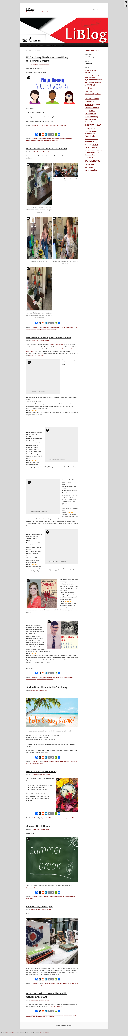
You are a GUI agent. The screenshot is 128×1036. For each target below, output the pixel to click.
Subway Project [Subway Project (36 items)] (88, 144)
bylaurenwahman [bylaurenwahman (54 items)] (90, 77)
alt (29, 78)
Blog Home (29, 45)
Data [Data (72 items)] (93, 96)
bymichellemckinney (47, 1015)
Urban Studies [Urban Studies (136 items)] (91, 170)
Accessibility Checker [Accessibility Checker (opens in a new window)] (11, 1032)
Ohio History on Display (39, 906)
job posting (55, 138)
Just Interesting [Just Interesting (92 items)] (90, 119)
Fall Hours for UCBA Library (41, 771)
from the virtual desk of (54, 327)
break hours (45, 761)
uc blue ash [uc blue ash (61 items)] (88, 150)
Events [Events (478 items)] (89, 104)
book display (45, 983)
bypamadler (45, 138)
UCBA (31, 898)
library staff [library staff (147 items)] (90, 128)
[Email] (49, 134)
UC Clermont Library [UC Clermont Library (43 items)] (90, 155)
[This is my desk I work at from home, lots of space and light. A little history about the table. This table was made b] (39, 205)
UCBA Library (55, 140)
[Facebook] (36, 134)
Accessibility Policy (44, 1032)
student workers (37, 140)
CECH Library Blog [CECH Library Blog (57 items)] (90, 82)
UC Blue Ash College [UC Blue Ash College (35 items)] (97, 150)
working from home (41, 329)
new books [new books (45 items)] (88, 133)
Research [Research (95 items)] (88, 139)
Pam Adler (42, 1016)
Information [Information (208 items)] (90, 114)
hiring (49, 138)
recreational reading (31, 679)
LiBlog (30, 9)
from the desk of (68, 1015)
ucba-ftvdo (33, 329)
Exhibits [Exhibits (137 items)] (96, 105)
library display (63, 983)
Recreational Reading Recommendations (48, 337)
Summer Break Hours (38, 826)
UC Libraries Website (51, 45)
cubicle (61, 1015)
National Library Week (56, 344)
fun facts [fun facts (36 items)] (87, 110)
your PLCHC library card (36, 355)
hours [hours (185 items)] (92, 110)
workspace (51, 1016)
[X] (39, 134)
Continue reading (32, 888)
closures (57, 761)
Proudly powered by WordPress (64, 1025)
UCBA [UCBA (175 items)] (95, 144)
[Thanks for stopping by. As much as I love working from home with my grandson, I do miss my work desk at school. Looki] (39, 310)
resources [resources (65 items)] (95, 139)
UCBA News (34, 138)
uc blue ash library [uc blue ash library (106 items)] (92, 152)
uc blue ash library (47, 140)
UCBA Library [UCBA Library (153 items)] (91, 147)
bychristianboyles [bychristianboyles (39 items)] (96, 75)
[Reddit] (43, 134)
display (57, 983)
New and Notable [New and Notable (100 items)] (91, 131)
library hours (63, 761)
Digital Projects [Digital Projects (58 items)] (89, 101)
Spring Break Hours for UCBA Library (46, 687)
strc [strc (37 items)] (100, 141)
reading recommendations (66, 677)
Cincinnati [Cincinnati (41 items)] (98, 82)
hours (55, 818)
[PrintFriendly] (55, 134)
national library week (53, 677)
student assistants (63, 138)
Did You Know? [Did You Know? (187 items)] (92, 99)
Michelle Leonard (44, 64)
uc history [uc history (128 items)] (89, 157)
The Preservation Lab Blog (91, 50)
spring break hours (72, 761)
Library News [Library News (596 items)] (93, 124)
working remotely (51, 329)
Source (62, 45)
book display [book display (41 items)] (88, 75)
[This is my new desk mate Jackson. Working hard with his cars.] (65, 177)
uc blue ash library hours (63, 818)
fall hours (50, 818)
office (30, 1016)
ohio (69, 983)
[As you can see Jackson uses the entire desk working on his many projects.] (65, 259)
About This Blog (39, 45)
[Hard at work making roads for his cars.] (39, 259)
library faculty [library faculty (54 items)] (89, 121)
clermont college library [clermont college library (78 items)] (93, 94)
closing (57, 896)
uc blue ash (66, 896)
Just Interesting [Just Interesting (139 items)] (91, 117)
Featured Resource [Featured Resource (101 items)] (92, 108)
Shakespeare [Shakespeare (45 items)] (96, 141)
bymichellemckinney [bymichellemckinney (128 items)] (93, 80)
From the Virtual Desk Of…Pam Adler (46, 148)
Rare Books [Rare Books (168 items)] (90, 136)
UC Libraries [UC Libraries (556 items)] (92, 160)
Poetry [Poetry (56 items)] (93, 133)
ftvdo (62, 327)
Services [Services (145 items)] (88, 142)
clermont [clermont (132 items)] (88, 91)
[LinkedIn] (46, 134)
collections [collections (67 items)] (88, 96)
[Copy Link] (52, 134)
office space (36, 1016)
